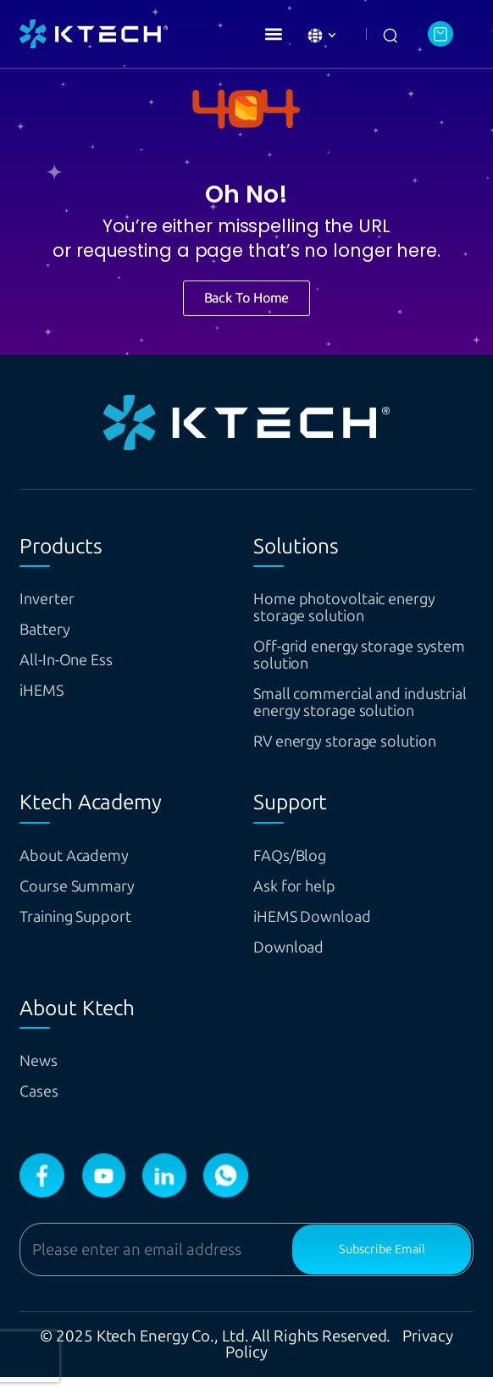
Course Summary (86, 903)
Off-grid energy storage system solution (346, 655)
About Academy (82, 872)
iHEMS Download (321, 933)
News (41, 1077)
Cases (42, 1108)
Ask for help (300, 903)
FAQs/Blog (294, 872)
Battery (48, 629)
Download (293, 964)
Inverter (50, 598)
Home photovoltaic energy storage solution (358, 607)
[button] (273, 34)
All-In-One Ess (73, 659)
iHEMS (45, 690)
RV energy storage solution (359, 758)
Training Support (84, 933)
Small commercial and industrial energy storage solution (352, 710)
